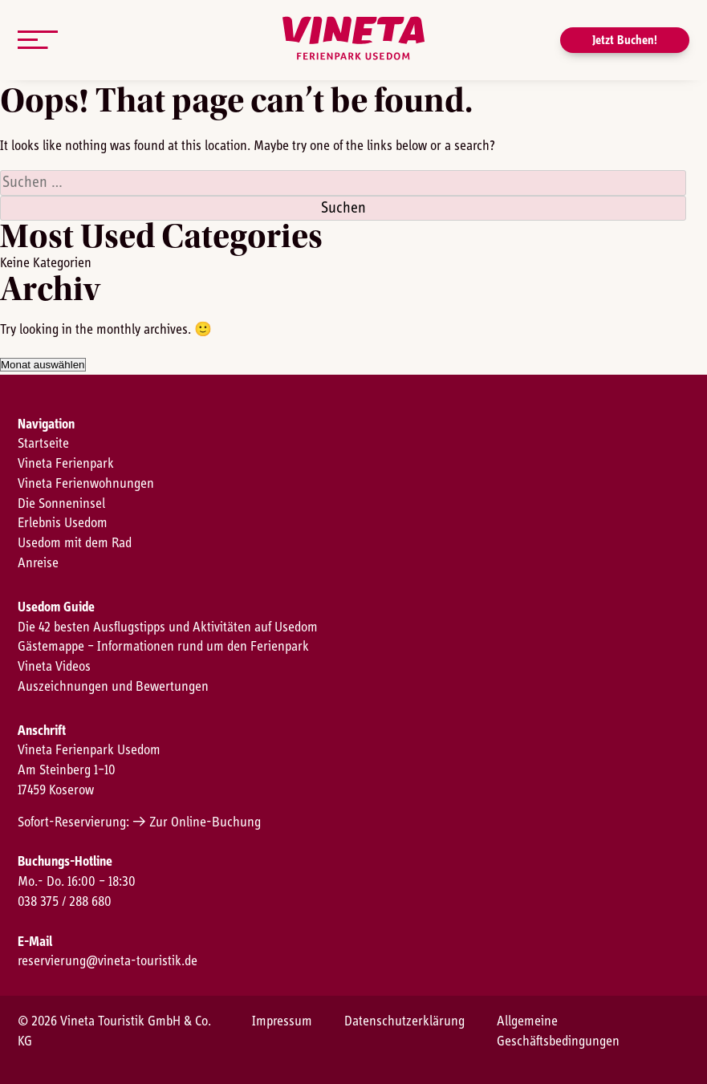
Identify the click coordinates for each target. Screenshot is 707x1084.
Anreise (38, 563)
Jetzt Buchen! (624, 40)
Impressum (282, 1021)
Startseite (43, 443)
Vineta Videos (54, 667)
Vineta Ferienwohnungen (86, 484)
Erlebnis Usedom (63, 523)
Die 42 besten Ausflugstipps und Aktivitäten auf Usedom (168, 627)
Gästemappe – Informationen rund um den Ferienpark (163, 646)
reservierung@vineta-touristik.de (107, 961)
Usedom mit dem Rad (75, 543)
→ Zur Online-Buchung (196, 822)
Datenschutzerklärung (404, 1021)
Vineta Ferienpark (66, 464)
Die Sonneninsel (61, 504)
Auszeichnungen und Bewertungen (113, 687)
